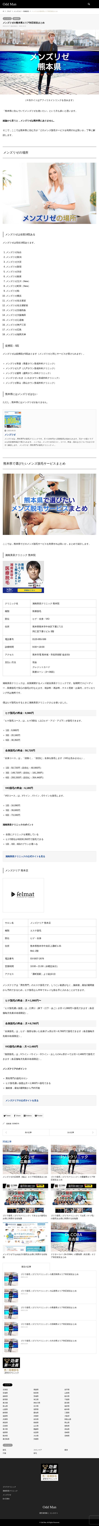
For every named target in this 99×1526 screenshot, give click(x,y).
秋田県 (36, 1393)
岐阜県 (66, 1409)
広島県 (5, 1426)
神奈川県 (37, 1403)
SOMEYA (15, 1124)
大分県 (36, 1436)
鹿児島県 (6, 1439)
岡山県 (66, 1423)
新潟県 (66, 1403)
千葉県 (66, 1399)
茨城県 (36, 1396)
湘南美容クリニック (10, 1491)
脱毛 (4, 1450)
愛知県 (36, 1413)
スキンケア (38, 1450)
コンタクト (54, 1513)
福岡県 (5, 1432)
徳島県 (66, 1426)
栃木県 (66, 1396)
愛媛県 (36, 1429)
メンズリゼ (7, 18)
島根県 (36, 1423)
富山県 (5, 1406)
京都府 (36, 1416)
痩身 (66, 1450)
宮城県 (5, 1393)
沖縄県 (36, 1439)
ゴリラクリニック (9, 1487)
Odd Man (49, 1507)
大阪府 (66, 1416)
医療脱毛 (16, 18)
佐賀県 (36, 1432)
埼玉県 (36, 1399)
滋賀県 (5, 1416)
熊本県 (5, 1436)
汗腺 (4, 1453)
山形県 (66, 1393)
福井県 (66, 1406)
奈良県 (36, 1419)
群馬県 (5, 1399)
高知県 (66, 1429)
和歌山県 (67, 1419)
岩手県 (66, 1390)
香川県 (5, 1429)
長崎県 (66, 1432)
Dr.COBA (6, 1499)
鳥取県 (5, 1423)
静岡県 (5, 1413)
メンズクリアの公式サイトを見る (22, 1100)
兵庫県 (5, 1419)
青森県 (36, 1390)
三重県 (66, 1413)
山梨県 (5, 1409)
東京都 (5, 1403)
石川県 (36, 1406)
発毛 (35, 1453)
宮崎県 (66, 1436)
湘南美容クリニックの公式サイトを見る (25, 856)
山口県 (36, 1426)
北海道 (5, 1390)
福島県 (5, 1396)
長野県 (36, 1409)
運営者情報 (43, 1513)
